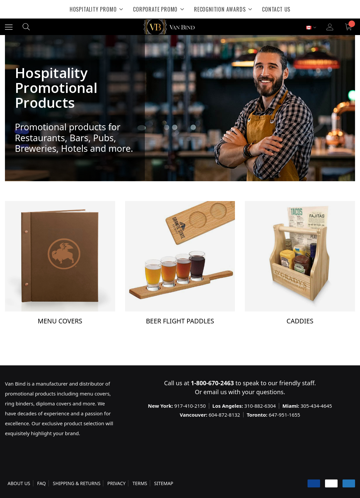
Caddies (299, 320)
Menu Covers (60, 320)
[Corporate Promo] (158, 9)
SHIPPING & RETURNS (76, 483)
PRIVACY (116, 483)
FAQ (41, 483)
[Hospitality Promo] (96, 9)
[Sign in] (330, 27)
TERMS (139, 483)
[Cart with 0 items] (349, 27)
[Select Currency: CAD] (311, 27)
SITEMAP (163, 483)
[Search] (26, 27)
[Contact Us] (276, 9)
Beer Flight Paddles (180, 320)
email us (215, 392)
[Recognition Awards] (223, 9)
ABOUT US (19, 483)
